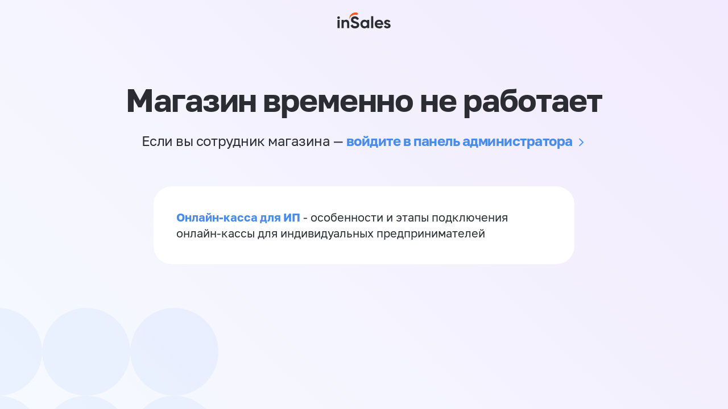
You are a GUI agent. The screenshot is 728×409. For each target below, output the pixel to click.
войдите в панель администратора (459, 140)
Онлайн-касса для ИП (238, 217)
